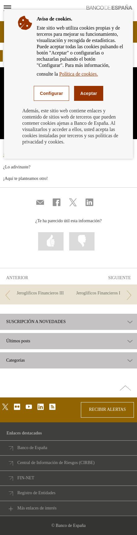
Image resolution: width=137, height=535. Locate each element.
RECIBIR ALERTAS (107, 409)
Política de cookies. (78, 74)
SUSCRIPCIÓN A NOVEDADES (36, 322)
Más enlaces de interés (36, 508)
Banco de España (32, 447)
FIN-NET (25, 478)
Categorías (15, 360)
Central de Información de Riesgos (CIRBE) (56, 462)
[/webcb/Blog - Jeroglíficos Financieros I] (102, 293)
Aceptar (88, 93)
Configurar (51, 93)
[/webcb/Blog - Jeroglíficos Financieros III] (34, 293)
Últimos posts (18, 341)
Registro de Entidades (36, 492)
